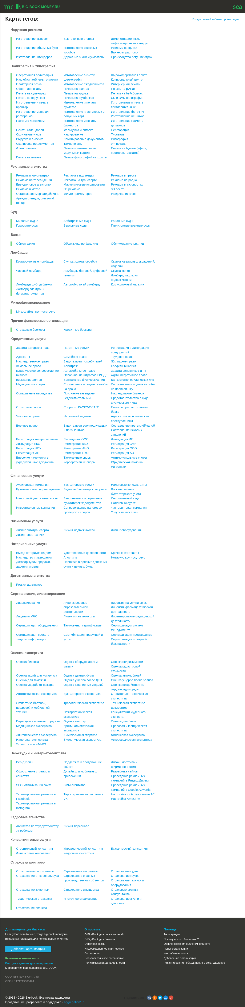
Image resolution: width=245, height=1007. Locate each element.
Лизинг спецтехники (30, 534)
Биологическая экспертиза (82, 739)
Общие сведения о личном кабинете (187, 943)
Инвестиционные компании (35, 507)
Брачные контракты (125, 553)
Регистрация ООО (124, 448)
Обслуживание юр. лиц (127, 243)
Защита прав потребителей (83, 361)
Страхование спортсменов (35, 871)
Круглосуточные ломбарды (35, 261)
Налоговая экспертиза (32, 739)
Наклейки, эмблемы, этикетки (37, 79)
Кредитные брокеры (78, 329)
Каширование (73, 134)
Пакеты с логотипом (30, 120)
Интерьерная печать (125, 84)
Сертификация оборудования (37, 625)
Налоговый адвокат (77, 416)
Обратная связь (94, 943)
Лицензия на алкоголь (79, 616)
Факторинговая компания (128, 507)
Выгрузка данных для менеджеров (29, 963)
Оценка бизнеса (27, 661)
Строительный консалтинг (34, 848)
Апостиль (70, 557)
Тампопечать (73, 143)
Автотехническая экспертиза (36, 693)
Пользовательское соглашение (104, 958)
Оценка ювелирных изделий (84, 684)
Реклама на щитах (124, 47)
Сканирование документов (35, 143)
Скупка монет (120, 270)
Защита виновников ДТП (128, 370)
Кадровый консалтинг (79, 853)
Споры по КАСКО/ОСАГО (81, 407)
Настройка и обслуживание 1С (132, 794)
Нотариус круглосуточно (128, 557)
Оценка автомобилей (126, 675)
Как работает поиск (176, 953)
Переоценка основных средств (38, 721)
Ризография (119, 139)
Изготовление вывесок (32, 38)
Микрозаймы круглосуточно (35, 311)
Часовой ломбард (28, 270)
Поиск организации (176, 948)
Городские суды (27, 225)
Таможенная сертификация (83, 625)
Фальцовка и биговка (78, 130)
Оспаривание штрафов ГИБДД (85, 375)
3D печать (118, 189)
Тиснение (117, 134)
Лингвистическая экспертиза (36, 735)
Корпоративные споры (79, 462)
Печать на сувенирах (31, 93)
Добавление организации (180, 958)
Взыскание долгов (29, 379)
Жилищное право (123, 361)
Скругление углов (28, 134)
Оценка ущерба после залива (132, 680)
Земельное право (28, 366)
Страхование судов (124, 871)
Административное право (129, 375)
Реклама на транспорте (80, 180)
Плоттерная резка (29, 84)
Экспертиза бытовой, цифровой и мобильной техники (33, 707)
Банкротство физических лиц (84, 379)
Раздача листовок (123, 193)
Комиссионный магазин (127, 284)
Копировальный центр (126, 79)
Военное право (27, 425)
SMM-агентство (74, 785)
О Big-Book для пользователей (104, 934)
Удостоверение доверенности (85, 553)
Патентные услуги (76, 347)
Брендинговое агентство (33, 184)
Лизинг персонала (76, 826)
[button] (149, 997)
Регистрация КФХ (76, 444)
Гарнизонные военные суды (130, 225)
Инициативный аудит (126, 498)
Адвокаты (23, 356)
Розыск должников (29, 584)
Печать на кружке (76, 93)
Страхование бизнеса (31, 908)
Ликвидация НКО (28, 444)
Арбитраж (71, 366)
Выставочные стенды (79, 38)
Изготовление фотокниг (127, 111)
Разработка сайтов (124, 771)
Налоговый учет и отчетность (37, 498)
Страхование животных (32, 889)
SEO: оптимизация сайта (34, 785)
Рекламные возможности (22, 958)
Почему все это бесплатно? (181, 939)
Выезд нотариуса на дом (33, 553)
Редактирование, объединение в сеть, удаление (194, 962)
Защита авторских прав (32, 347)
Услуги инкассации (124, 512)
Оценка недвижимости (127, 661)
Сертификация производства (131, 634)
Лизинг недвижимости (79, 530)
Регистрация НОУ (28, 448)
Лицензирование (28, 602)
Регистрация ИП (27, 453)
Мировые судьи (27, 221)
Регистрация (172, 934)
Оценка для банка (124, 721)
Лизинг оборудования (126, 530)
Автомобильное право (79, 370)
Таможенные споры (77, 457)
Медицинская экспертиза (34, 726)
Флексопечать (26, 148)
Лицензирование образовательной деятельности (76, 607)
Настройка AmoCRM (125, 798)
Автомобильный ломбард (82, 284)
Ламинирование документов (84, 139)
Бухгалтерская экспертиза (82, 693)
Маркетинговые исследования (85, 184)
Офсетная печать (28, 88)
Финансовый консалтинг (33, 853)
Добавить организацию (28, 949)
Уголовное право (28, 416)
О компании (92, 953)
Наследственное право (32, 361)
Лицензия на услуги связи (129, 602)
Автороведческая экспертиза (131, 739)
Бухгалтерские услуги (79, 484)
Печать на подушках (30, 98)
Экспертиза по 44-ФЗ (31, 744)
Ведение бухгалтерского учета (85, 489)
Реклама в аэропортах (127, 184)
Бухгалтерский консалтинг (129, 848)
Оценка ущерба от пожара (35, 684)
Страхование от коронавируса (37, 875)
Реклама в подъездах (79, 175)
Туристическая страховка (34, 898)
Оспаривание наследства (34, 393)
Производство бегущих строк (131, 57)
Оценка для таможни (31, 680)
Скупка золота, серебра (80, 261)
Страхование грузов (125, 875)
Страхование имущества (81, 889)
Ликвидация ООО (76, 439)
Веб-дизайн (24, 762)
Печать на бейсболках (126, 93)
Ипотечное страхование (80, 898)
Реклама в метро (28, 189)
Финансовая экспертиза (128, 735)
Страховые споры (28, 407)
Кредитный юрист (123, 366)
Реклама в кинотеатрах (32, 175)
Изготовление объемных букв (37, 47)
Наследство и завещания (34, 557)
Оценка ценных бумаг (79, 675)
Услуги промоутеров (78, 193)
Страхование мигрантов (81, 871)
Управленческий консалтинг (83, 848)
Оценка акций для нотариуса (36, 675)
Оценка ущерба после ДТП (83, 680)
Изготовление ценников (127, 116)
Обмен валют (25, 243)
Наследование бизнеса (127, 393)
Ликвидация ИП (122, 439)
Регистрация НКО (76, 453)
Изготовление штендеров (34, 57)
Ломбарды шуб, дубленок (34, 284)
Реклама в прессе (123, 175)
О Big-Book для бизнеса (99, 939)
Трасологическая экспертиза (84, 703)
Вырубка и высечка (30, 139)
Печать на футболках (79, 98)
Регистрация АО (122, 453)
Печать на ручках (123, 88)
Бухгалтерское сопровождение (38, 489)
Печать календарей (30, 130)
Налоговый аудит (123, 503)
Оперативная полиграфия (34, 75)
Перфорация (120, 130)
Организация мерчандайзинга (37, 193)
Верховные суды (75, 225)
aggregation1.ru (74, 1002)
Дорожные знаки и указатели (84, 57)
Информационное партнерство (104, 948)
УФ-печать (118, 143)
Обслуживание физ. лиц (81, 243)
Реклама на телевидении (34, 180)
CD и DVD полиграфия (127, 98)
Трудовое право (122, 356)
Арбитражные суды (77, 221)
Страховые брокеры (30, 329)
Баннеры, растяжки (124, 52)
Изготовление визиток (79, 75)
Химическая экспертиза (80, 735)
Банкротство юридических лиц (132, 379)
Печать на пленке (28, 157)
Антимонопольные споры (129, 457)
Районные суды (122, 221)
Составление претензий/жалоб (133, 425)
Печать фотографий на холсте (85, 157)
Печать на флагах (76, 88)
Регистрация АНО (76, 448)
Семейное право (75, 356)
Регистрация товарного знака (37, 439)
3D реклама (72, 189)
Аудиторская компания (32, 484)
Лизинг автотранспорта (32, 530)
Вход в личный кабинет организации (215, 19)
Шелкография (73, 79)
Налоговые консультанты (129, 484)
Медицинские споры (30, 384)
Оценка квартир (75, 721)
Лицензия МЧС (26, 616)
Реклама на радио (124, 180)
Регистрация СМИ (124, 444)
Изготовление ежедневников (84, 84)
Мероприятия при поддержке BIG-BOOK (31, 967)
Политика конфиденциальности (104, 962)
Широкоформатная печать (129, 75)
